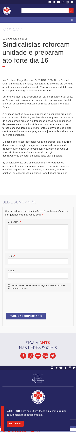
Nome (11, 256)
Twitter (54, 2)
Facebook (63, 2)
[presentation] (30, 300)
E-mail (12, 271)
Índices (38, 376)
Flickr (50, 2)
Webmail (38, 382)
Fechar (15, 423)
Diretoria (38, 378)
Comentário (14, 222)
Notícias (11, 29)
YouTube (58, 2)
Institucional (38, 374)
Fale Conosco (72, 2)
